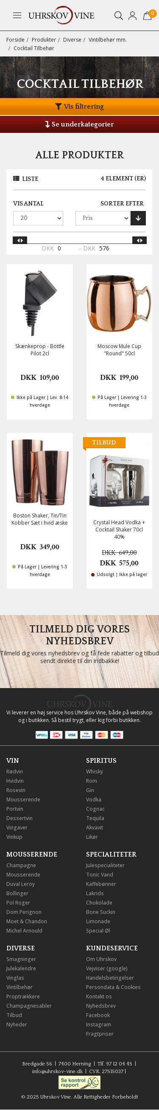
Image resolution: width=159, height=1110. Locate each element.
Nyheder (16, 1024)
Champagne (21, 865)
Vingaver (17, 827)
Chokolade (99, 902)
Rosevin (15, 790)
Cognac (95, 808)
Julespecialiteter (105, 865)
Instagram (98, 1024)
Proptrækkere (23, 996)
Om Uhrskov (101, 959)
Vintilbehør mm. (108, 39)
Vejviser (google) (107, 968)
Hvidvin (15, 780)
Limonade (98, 921)
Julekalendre (21, 968)
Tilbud (14, 1015)
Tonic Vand (99, 874)
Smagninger (21, 959)
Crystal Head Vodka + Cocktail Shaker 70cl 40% (119, 529)
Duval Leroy (20, 884)
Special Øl (98, 930)
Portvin (14, 808)
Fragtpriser (100, 1033)
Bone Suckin (100, 912)
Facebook (98, 1015)
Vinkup (14, 836)
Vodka (93, 799)
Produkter (44, 39)
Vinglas (15, 977)
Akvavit (94, 827)
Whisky (94, 771)
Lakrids (95, 893)
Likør (92, 836)
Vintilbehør (19, 987)
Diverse (72, 39)
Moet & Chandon (26, 921)
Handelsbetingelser (110, 977)
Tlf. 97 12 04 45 (115, 1064)
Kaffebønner (101, 884)
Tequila (95, 818)
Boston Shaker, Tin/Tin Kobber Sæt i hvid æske (39, 519)
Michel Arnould (24, 930)
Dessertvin (19, 818)
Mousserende (23, 799)
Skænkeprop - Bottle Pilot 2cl (39, 350)
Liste (30, 179)
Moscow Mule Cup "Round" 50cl (119, 350)
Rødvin (14, 771)
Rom (91, 780)
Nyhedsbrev (101, 1005)
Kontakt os (99, 996)
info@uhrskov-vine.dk (57, 1071)
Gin (90, 790)
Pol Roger (18, 902)
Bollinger (17, 893)
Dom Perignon (24, 912)
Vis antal (28, 203)
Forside (15, 39)
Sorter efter (122, 203)
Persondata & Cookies (113, 987)
